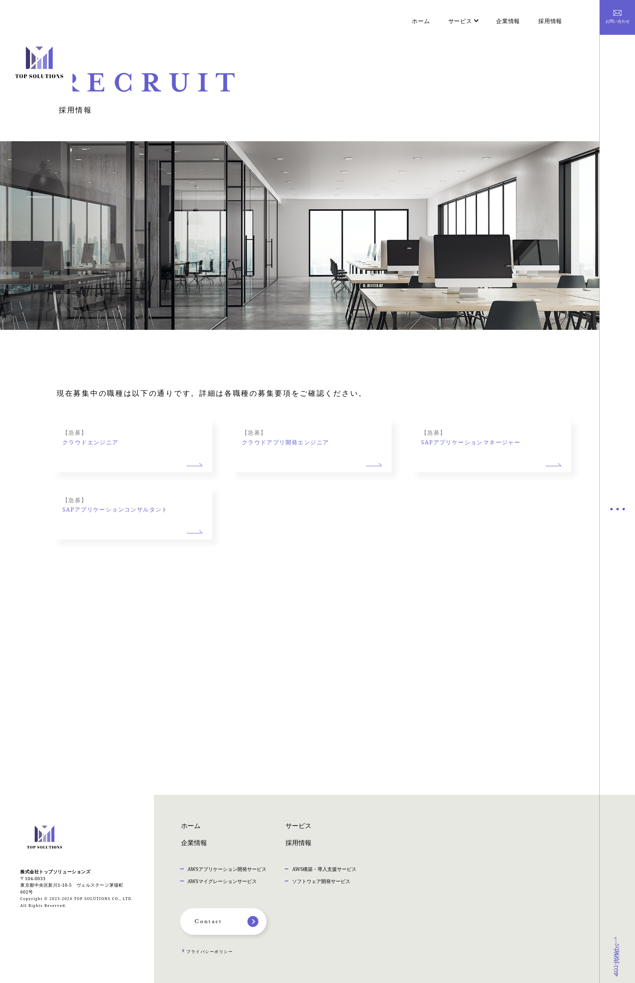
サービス (298, 826)
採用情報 (550, 21)
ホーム (421, 21)
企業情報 (508, 21)
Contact (208, 921)
